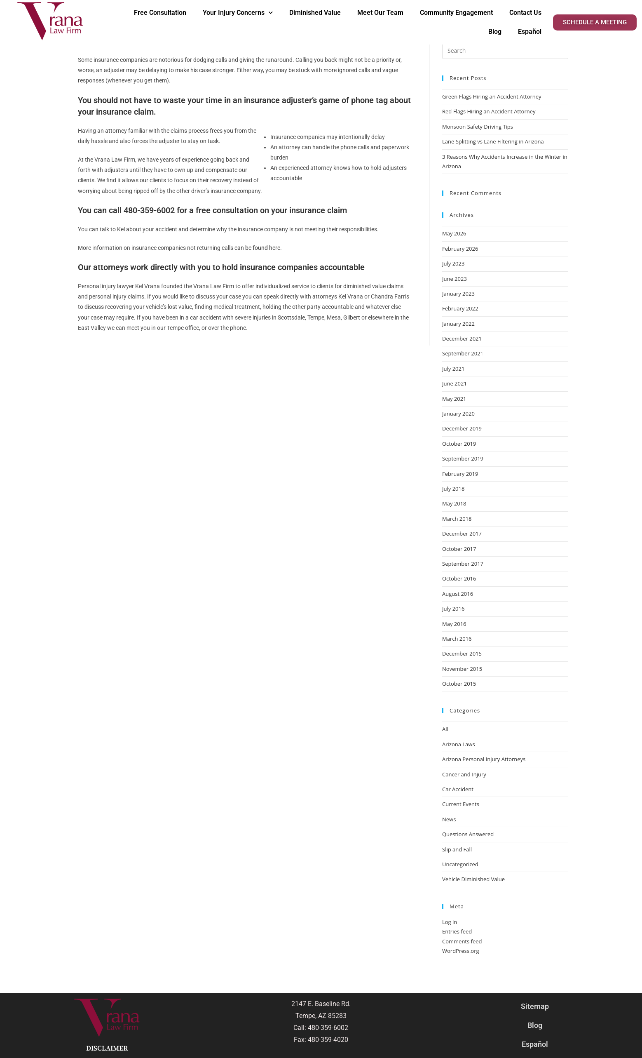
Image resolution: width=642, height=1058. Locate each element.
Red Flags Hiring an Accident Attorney (489, 111)
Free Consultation (160, 12)
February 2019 (460, 473)
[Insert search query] (505, 50)
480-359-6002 (328, 1028)
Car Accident (457, 789)
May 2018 (454, 503)
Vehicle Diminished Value (473, 879)
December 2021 (462, 338)
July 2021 (453, 368)
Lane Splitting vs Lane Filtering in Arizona (493, 141)
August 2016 (457, 593)
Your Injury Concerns (238, 12)
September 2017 (462, 563)
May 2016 (454, 624)
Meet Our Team (380, 12)
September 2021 (462, 353)
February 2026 (460, 248)
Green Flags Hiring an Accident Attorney (491, 96)
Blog (494, 31)
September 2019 (462, 458)
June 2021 (454, 383)
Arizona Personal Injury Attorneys (483, 759)
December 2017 (462, 533)
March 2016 (457, 638)
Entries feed (457, 931)
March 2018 (457, 518)
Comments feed (462, 941)
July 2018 (453, 488)
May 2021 (454, 398)
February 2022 (460, 308)
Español (529, 31)
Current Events (460, 804)
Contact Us (525, 12)
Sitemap (535, 1006)
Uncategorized (460, 864)
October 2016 (459, 578)
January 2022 (458, 323)
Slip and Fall (457, 849)
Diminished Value (315, 12)
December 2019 (462, 428)
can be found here (257, 248)
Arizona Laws (458, 744)
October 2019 (459, 443)
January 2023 (458, 293)
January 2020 (458, 413)
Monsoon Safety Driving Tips (477, 126)
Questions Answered (468, 834)
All (445, 729)
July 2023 (453, 263)
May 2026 (454, 233)
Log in (449, 922)
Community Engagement (456, 12)
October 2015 (459, 683)
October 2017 (459, 549)
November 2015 (462, 668)
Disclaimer (107, 1048)
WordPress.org (460, 951)
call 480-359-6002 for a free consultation (183, 210)
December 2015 (462, 653)
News (449, 819)
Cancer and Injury (464, 774)
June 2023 (454, 278)
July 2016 (453, 608)
